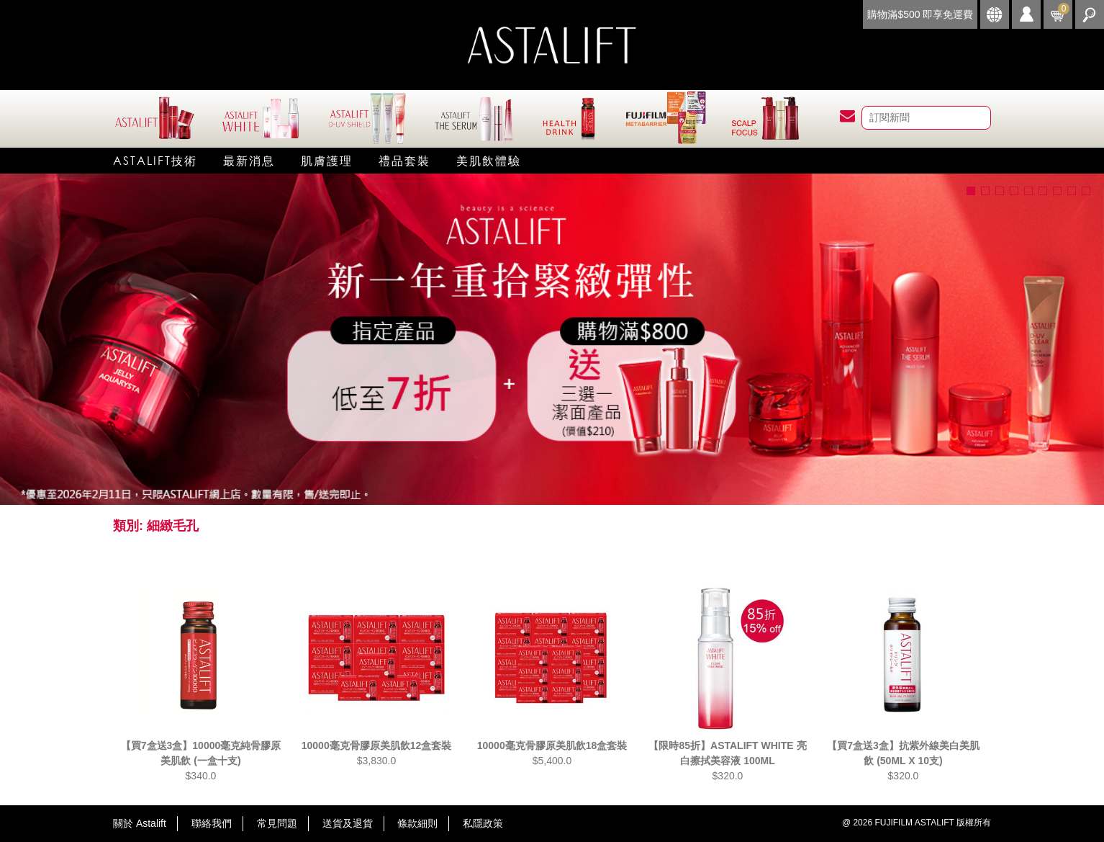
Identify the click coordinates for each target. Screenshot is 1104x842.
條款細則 (417, 823)
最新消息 (249, 160)
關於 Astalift (139, 823)
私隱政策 (483, 823)
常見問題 (277, 823)
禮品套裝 (404, 160)
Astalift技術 (155, 160)
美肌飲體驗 (488, 160)
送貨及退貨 (347, 823)
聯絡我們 (211, 823)
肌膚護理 (327, 160)
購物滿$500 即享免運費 (920, 14)
